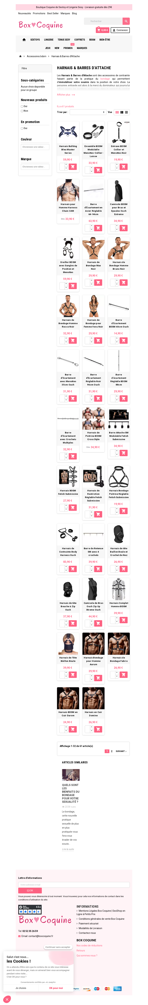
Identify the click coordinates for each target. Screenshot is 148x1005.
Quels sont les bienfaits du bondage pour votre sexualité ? (70, 799)
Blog (73, 13)
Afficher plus (66, 94)
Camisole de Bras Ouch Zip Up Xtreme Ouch (94, 610)
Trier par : (62, 112)
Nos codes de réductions (89, 947)
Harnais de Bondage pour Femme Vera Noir (94, 325)
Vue (111, 112)
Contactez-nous (87, 934)
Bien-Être (103, 39)
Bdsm (91, 39)
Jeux (115, 39)
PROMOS (67, 47)
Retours (81, 952)
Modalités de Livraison (90, 929)
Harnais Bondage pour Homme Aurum (93, 665)
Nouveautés (23, 13)
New (125, 39)
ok (29, 892)
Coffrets (78, 39)
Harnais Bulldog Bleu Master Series (68, 150)
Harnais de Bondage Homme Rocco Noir (68, 325)
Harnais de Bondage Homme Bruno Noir (119, 266)
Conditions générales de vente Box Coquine (101, 920)
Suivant (122, 756)
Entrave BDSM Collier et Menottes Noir (119, 150)
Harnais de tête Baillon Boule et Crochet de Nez (119, 555)
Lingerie (47, 39)
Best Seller (52, 13)
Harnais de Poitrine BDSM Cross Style (94, 438)
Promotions (38, 13)
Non (25, 110)
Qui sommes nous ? (87, 957)
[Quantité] (62, 167)
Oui (24, 106)
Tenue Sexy (63, 39)
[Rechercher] (107, 21)
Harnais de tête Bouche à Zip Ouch (68, 610)
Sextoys (34, 39)
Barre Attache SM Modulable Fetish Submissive (119, 438)
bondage (106, 78)
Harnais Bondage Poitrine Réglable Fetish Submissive (120, 497)
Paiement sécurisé (88, 925)
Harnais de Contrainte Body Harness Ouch (68, 555)
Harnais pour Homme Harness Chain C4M (68, 208)
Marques (64, 13)
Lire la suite (67, 850)
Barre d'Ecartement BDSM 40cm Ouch (119, 325)
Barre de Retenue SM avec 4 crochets (94, 555)
